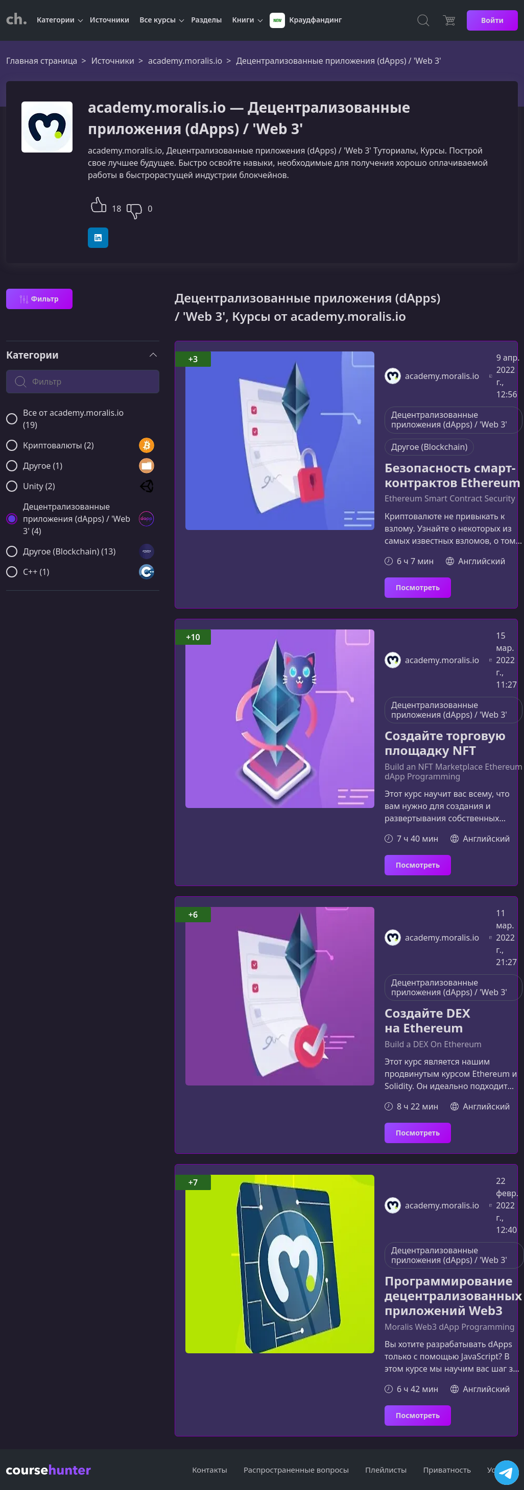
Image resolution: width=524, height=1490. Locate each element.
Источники (109, 19)
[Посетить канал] (506, 1472)
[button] (98, 203)
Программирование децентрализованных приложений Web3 (453, 1296)
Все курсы (157, 19)
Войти (492, 20)
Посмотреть (418, 587)
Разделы (206, 19)
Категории (56, 19)
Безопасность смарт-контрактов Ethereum (452, 475)
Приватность (447, 1469)
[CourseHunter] (16, 20)
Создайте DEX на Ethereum (427, 1021)
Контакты (209, 1469)
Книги (243, 19)
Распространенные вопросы (296, 1469)
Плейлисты (386, 1469)
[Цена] (449, 20)
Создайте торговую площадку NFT (445, 743)
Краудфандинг (306, 20)
